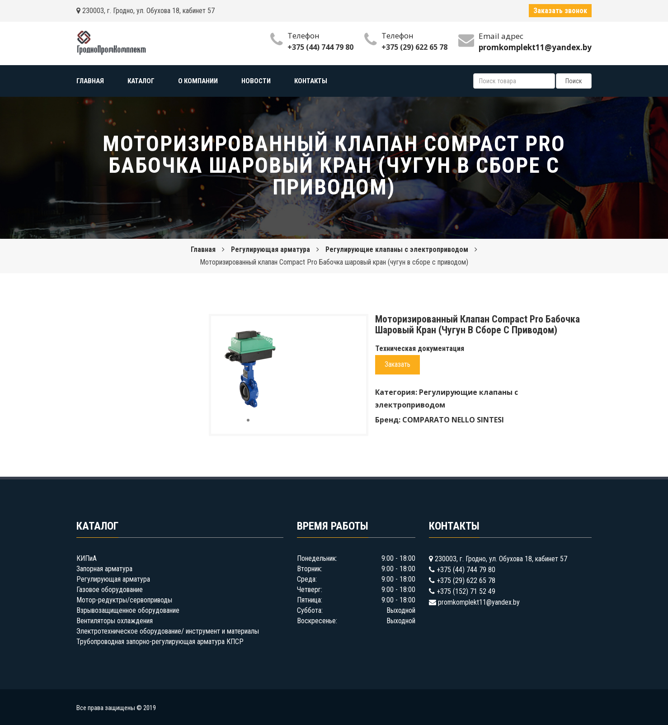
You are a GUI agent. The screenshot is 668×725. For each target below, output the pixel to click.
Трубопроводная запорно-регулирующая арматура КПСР (160, 641)
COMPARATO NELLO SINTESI (453, 420)
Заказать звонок (560, 10)
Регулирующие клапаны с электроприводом (396, 249)
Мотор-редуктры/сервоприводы (124, 600)
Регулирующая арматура (270, 249)
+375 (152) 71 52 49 (466, 591)
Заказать (397, 364)
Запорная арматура (104, 568)
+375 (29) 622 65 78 (414, 47)
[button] (270, 331)
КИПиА (86, 558)
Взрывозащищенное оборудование (127, 610)
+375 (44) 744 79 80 (320, 47)
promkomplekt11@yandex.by (479, 602)
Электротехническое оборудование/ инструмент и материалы (167, 631)
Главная (203, 249)
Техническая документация (419, 348)
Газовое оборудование (109, 589)
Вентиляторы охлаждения (114, 620)
